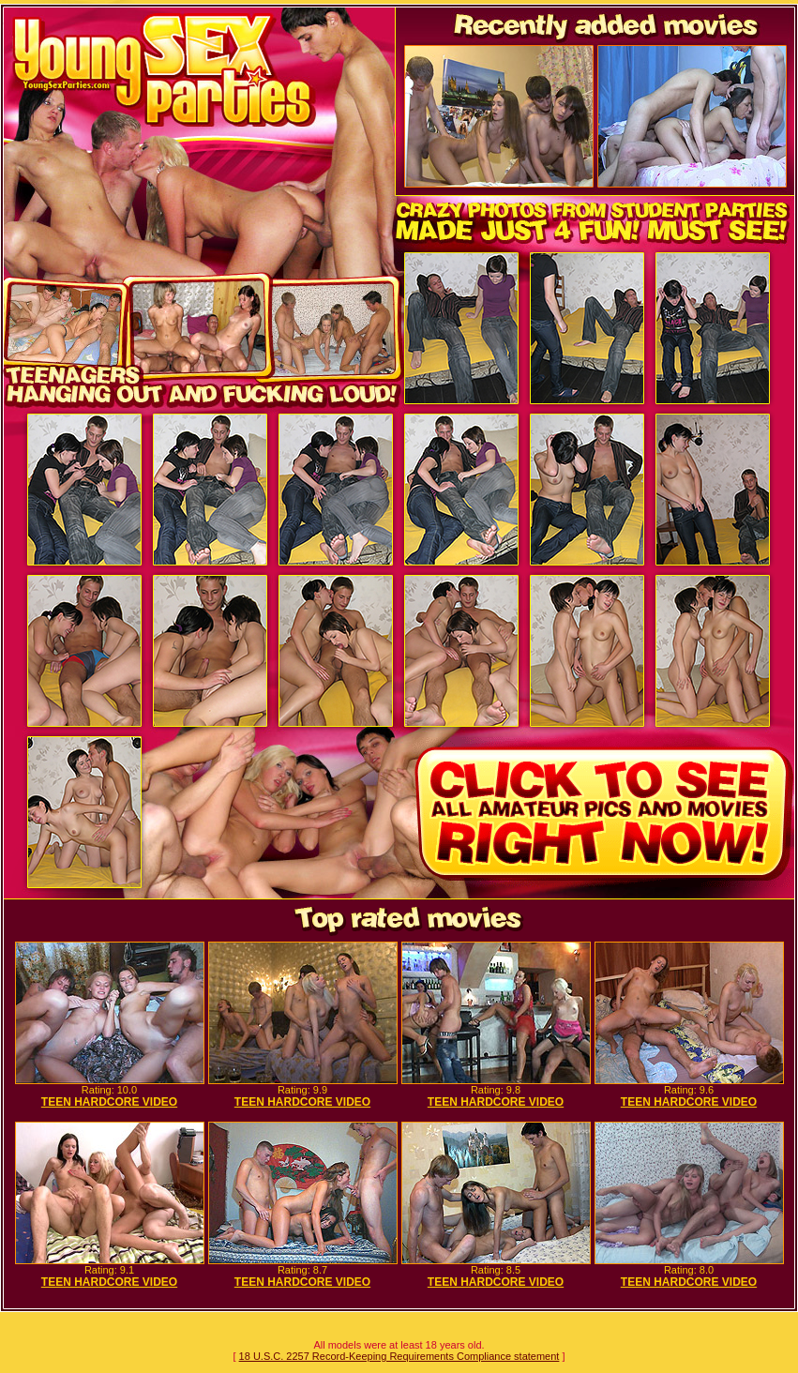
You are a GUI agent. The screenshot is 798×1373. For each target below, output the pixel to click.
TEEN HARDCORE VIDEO (109, 1102)
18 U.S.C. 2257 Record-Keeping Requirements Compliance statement (399, 1356)
